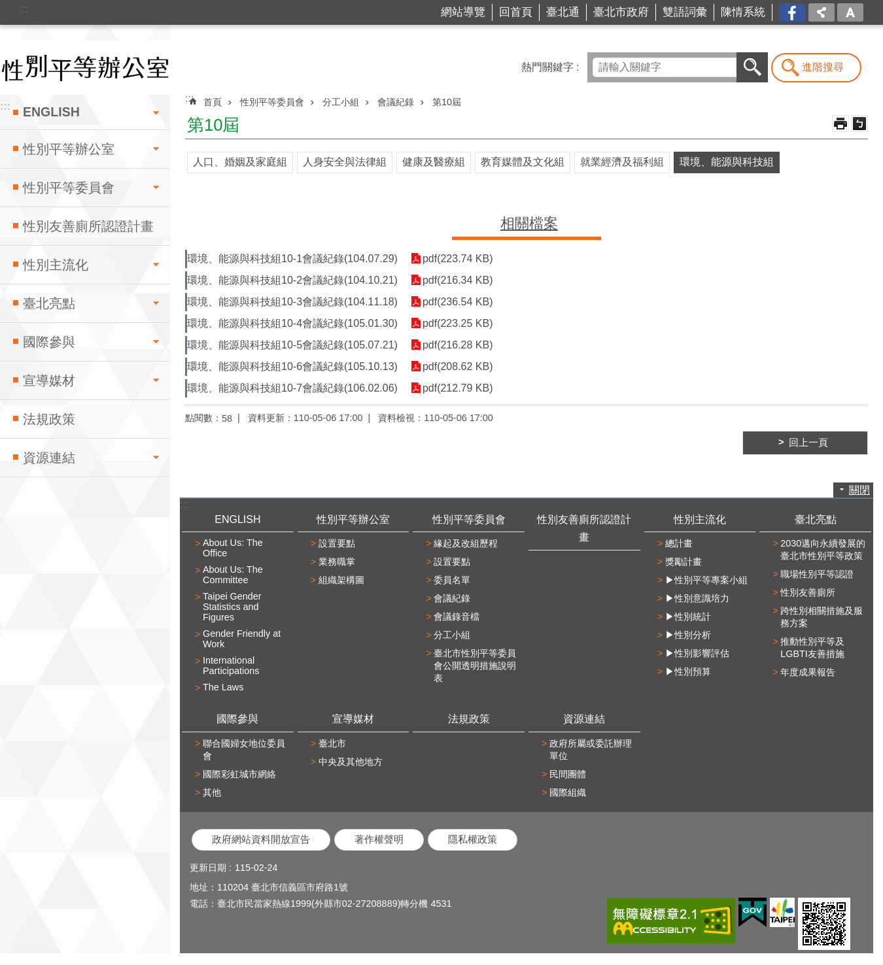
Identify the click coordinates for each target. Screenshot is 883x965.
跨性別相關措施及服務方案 (821, 616)
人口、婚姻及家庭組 (240, 161)
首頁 (212, 102)
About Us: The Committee (233, 574)
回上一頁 (808, 442)
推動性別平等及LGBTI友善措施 (812, 647)
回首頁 (515, 12)
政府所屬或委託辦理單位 (590, 749)
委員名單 (452, 580)
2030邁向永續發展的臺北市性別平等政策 (822, 549)
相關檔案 (529, 223)
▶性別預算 (688, 671)
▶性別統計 (688, 616)
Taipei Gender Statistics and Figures (232, 606)
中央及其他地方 (351, 761)
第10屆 (446, 102)
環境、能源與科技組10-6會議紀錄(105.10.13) (292, 366)
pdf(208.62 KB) (458, 366)
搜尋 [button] (752, 67)
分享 (821, 12)
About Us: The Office (233, 547)
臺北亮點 (49, 303)
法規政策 (49, 419)
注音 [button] (859, 123)
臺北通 (563, 12)
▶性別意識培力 (697, 598)
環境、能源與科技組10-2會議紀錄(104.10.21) (292, 280)
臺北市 (332, 743)
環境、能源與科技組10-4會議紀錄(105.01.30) (292, 323)
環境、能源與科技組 (727, 161)
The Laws (223, 687)
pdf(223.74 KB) (458, 258)
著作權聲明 (379, 839)
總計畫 (679, 543)
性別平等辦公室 (68, 149)
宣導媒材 (49, 380)
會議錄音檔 (456, 616)
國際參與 (49, 342)
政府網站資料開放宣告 (261, 839)
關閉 (859, 490)
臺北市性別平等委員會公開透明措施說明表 (475, 665)
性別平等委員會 (68, 187)
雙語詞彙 (685, 12)
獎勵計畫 (683, 561)
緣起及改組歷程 (466, 543)
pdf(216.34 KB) (458, 280)
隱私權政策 (472, 839)
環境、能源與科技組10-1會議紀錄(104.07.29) (292, 258)
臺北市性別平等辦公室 (85, 68)
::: (24, 8)
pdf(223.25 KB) (458, 323)
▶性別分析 (688, 635)
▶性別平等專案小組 (706, 580)
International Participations (231, 665)
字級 (850, 12)
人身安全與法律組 (345, 161)
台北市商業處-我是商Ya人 (793, 13)
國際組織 (567, 792)
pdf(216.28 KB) (458, 344)
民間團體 (567, 774)
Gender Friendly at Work (242, 638)
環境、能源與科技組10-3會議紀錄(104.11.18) (292, 301)
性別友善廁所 (807, 592)
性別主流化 (55, 265)
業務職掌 (337, 561)
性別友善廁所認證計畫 (88, 226)
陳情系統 (743, 12)
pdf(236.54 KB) (458, 301)
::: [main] (189, 98)
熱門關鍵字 (547, 67)
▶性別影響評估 (697, 653)
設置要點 (337, 543)
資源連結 (49, 457)
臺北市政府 (621, 12)
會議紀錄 (395, 102)
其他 (212, 792)
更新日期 (208, 867)
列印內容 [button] (840, 123)
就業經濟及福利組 (622, 161)
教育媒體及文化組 (522, 161)
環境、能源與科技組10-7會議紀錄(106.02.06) (292, 388)
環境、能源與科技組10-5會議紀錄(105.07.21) (292, 344)
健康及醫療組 (433, 161)
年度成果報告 (807, 672)
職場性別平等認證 (817, 574)
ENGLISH (51, 112)
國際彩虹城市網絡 (239, 774)
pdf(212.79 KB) (458, 388)
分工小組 (340, 102)
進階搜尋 (823, 67)
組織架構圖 (341, 580)
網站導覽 (463, 12)
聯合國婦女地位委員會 (244, 749)
